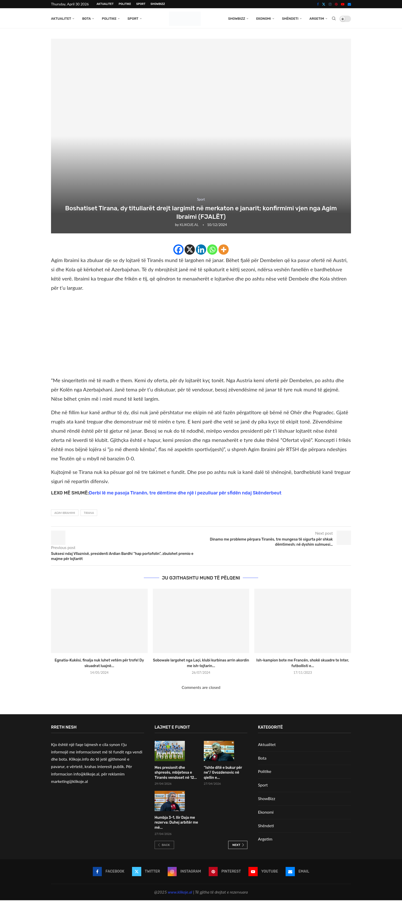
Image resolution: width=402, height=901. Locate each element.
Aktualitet (104, 4)
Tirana (89, 513)
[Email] (349, 4)
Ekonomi (263, 18)
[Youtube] (342, 4)
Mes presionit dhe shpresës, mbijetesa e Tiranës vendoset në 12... (176, 773)
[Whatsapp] (212, 250)
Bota (86, 18)
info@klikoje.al (86, 774)
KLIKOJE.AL (189, 225)
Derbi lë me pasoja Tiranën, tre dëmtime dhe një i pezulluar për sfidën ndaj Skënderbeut (185, 493)
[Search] (333, 18)
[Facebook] (318, 4)
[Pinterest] (336, 4)
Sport (140, 4)
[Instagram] (330, 4)
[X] (190, 250)
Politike (125, 4)
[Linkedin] (201, 250)
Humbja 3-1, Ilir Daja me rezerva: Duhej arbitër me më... (176, 823)
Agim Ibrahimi (64, 513)
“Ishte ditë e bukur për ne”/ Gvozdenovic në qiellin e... (223, 773)
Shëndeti (290, 18)
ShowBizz (157, 4)
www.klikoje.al (180, 892)
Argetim (316, 18)
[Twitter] (323, 4)
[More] (223, 250)
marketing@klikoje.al (69, 782)
